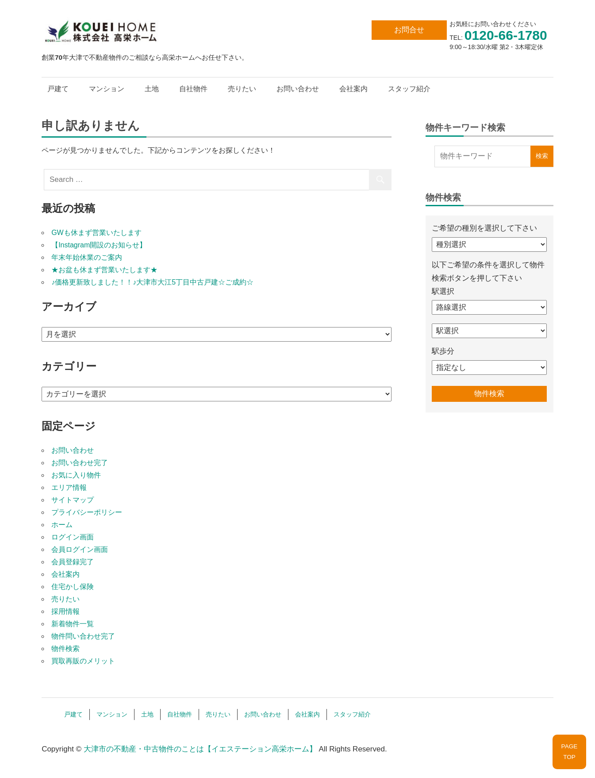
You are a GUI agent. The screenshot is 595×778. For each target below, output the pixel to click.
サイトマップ (72, 500)
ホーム (62, 524)
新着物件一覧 (72, 624)
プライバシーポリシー (86, 512)
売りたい (242, 88)
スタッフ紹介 (409, 88)
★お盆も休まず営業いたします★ (104, 269)
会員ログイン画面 (79, 549)
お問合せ (409, 30)
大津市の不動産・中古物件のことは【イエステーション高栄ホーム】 (200, 749)
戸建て (58, 88)
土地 (152, 88)
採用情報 (65, 611)
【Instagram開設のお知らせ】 (98, 245)
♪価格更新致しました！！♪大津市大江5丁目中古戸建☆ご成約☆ (152, 282)
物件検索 (65, 648)
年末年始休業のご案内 (86, 257)
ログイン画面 (72, 537)
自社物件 (193, 88)
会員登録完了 (72, 562)
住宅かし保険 (72, 586)
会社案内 (353, 88)
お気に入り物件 (76, 475)
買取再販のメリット (83, 661)
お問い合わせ (297, 88)
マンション (106, 88)
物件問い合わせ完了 (83, 636)
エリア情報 (69, 487)
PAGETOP (569, 751)
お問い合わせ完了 (79, 462)
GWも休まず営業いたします (96, 232)
